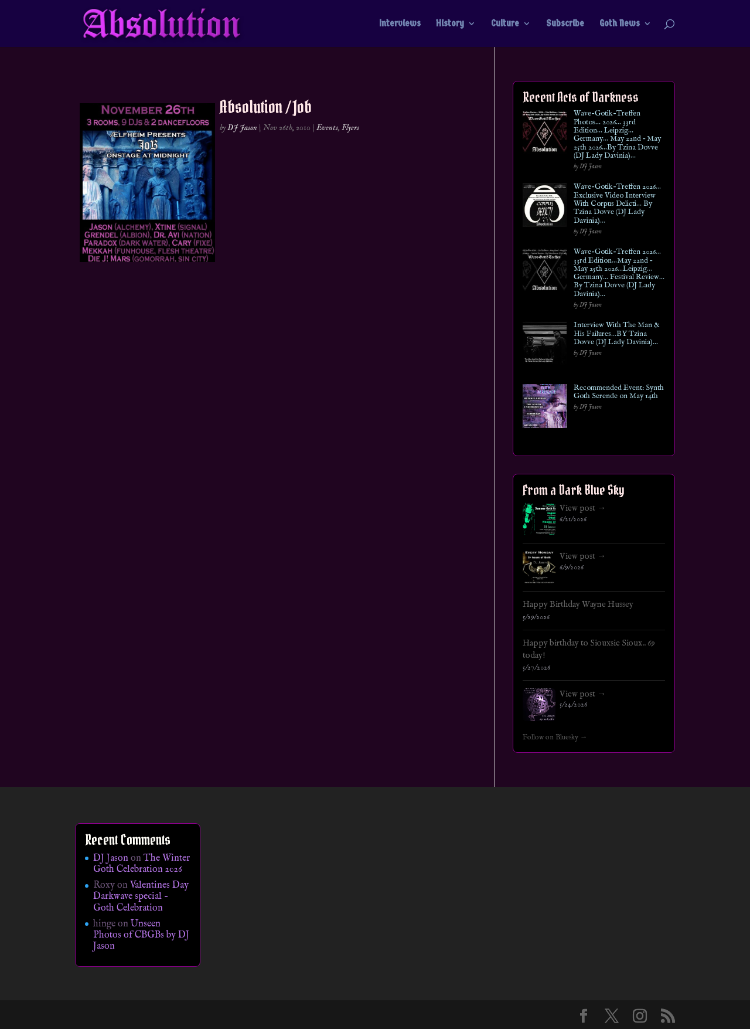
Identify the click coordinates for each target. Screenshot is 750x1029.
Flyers (350, 128)
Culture (505, 24)
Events (327, 128)
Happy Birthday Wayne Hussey (578, 604)
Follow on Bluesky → (555, 737)
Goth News (619, 24)
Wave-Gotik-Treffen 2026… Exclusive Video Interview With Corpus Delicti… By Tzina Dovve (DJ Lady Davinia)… (617, 204)
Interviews (400, 24)
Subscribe (565, 24)
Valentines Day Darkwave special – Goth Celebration (141, 896)
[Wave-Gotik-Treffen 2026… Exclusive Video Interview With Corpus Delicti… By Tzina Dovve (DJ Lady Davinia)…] (545, 207)
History (450, 24)
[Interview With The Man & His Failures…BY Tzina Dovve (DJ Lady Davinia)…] (545, 345)
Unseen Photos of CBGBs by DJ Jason (141, 935)
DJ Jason (242, 128)
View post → (583, 508)
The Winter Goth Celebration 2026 (141, 864)
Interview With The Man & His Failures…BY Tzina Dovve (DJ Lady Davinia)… (617, 334)
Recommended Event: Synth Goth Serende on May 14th (619, 392)
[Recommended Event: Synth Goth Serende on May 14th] (545, 408)
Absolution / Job (266, 107)
